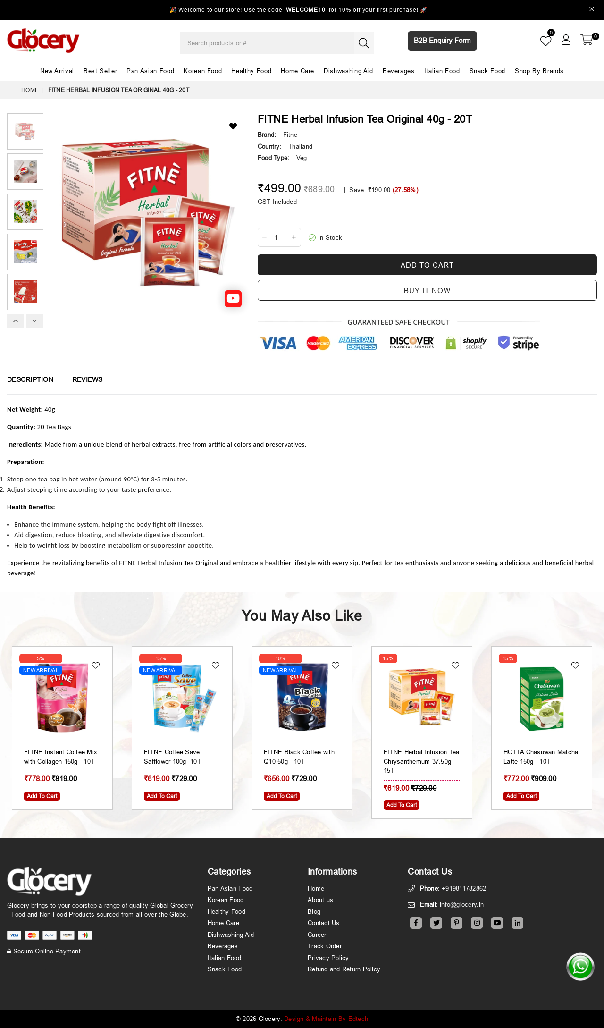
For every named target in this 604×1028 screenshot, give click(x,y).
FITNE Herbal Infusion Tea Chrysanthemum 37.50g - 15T (422, 761)
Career (317, 934)
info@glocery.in (462, 904)
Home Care (297, 71)
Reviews (87, 379)
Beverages (399, 71)
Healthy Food (251, 71)
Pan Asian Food (150, 71)
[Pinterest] (456, 923)
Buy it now (427, 290)
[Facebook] (416, 923)
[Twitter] (436, 923)
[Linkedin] (517, 923)
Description (30, 379)
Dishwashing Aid (348, 71)
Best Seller (100, 71)
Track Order (325, 946)
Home (30, 89)
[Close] (592, 10)
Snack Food (488, 71)
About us (320, 899)
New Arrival (57, 71)
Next (34, 321)
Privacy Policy (328, 957)
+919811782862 (464, 888)
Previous (15, 321)
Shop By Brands (539, 71)
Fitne (290, 134)
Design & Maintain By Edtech (326, 1018)
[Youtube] (497, 923)
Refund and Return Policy (344, 969)
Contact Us (324, 923)
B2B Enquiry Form (442, 40)
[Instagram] (477, 923)
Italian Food (442, 71)
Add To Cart (42, 796)
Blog (314, 911)
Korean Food (203, 71)
